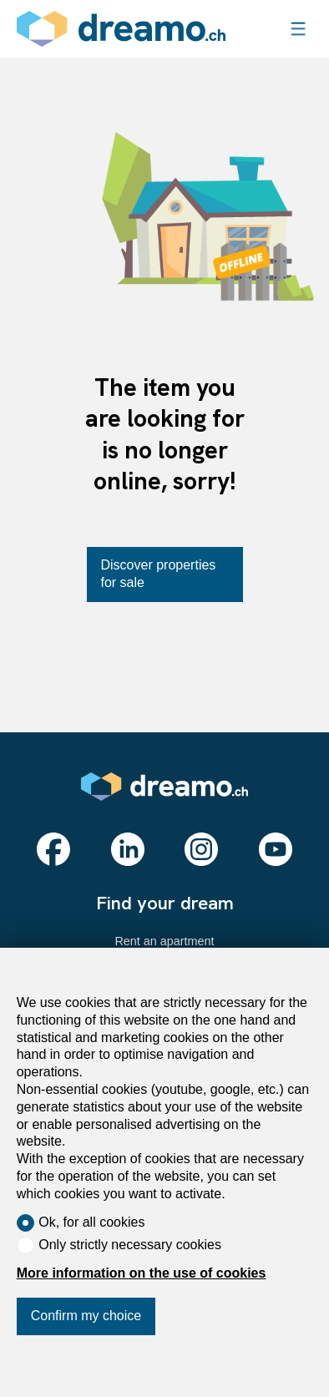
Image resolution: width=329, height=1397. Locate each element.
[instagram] (201, 849)
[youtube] (275, 849)
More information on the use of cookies (141, 1273)
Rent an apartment (164, 941)
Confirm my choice (86, 1315)
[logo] (121, 29)
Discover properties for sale (158, 574)
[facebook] (53, 849)
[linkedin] (127, 849)
